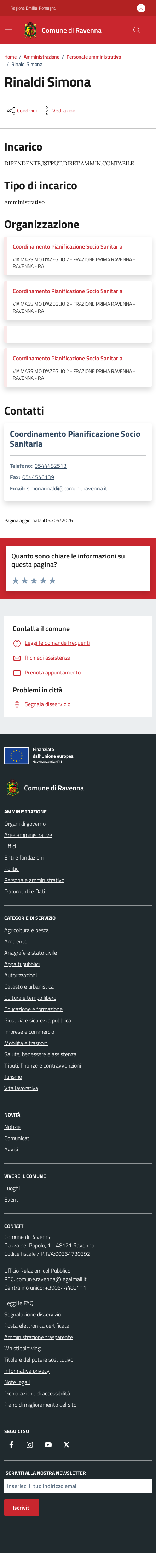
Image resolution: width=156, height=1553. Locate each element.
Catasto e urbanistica (29, 986)
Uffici (10, 846)
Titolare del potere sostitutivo (38, 1359)
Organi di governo (25, 823)
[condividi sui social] (21, 110)
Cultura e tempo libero (30, 997)
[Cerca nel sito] (136, 30)
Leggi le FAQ (19, 1303)
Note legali (17, 1382)
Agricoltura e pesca (26, 930)
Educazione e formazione (33, 1009)
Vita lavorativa (21, 1088)
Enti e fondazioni (24, 857)
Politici (11, 868)
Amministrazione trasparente (38, 1337)
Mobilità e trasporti (26, 1043)
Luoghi (12, 1188)
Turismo (13, 1076)
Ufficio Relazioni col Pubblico (37, 1270)
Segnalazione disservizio (32, 1314)
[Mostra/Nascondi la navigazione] (8, 29)
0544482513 (51, 465)
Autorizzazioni (20, 975)
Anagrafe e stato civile (30, 952)
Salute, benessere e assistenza (40, 1054)
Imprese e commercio (29, 1031)
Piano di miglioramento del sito (40, 1404)
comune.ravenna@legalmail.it (51, 1279)
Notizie (12, 1127)
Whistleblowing (22, 1348)
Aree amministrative (28, 835)
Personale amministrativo (34, 880)
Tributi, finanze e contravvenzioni (42, 1065)
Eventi (11, 1199)
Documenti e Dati (24, 891)
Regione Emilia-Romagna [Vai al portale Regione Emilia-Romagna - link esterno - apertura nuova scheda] (33, 8)
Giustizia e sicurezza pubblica (37, 1020)
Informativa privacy (27, 1370)
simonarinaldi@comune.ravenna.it (67, 488)
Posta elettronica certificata (36, 1325)
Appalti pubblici (22, 964)
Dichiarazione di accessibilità (37, 1393)
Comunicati (17, 1138)
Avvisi (11, 1149)
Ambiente (15, 941)
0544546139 (38, 477)
